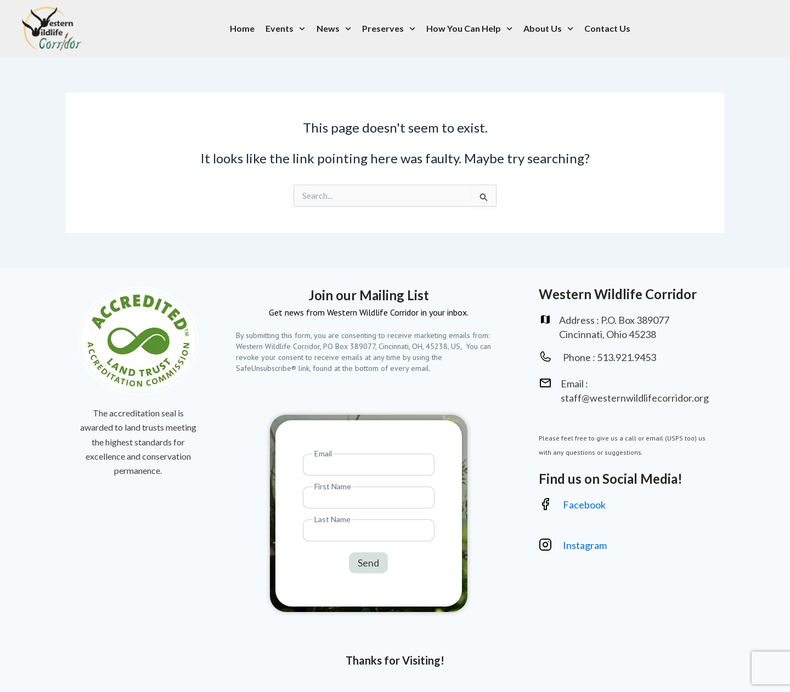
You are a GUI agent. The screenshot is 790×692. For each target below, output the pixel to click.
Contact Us (607, 28)
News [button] (334, 28)
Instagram (585, 545)
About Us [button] (548, 28)
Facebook (584, 505)
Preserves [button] (388, 28)
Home (242, 28)
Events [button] (285, 28)
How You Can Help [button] (469, 28)
